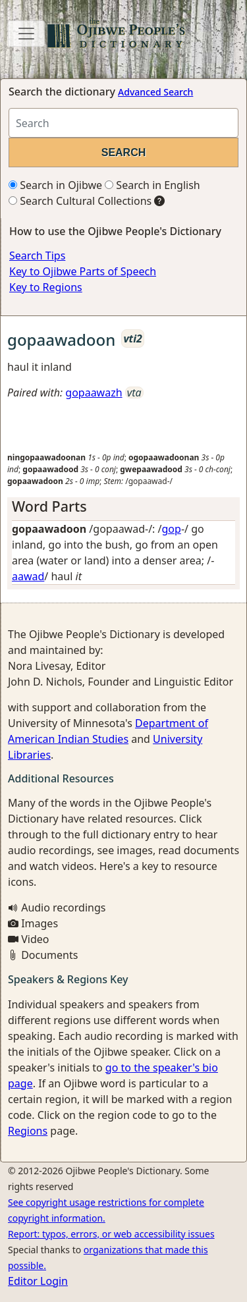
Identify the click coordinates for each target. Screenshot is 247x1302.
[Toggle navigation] (26, 33)
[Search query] (123, 123)
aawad (28, 576)
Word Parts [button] (49, 506)
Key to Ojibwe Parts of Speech (82, 271)
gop (171, 529)
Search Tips (37, 255)
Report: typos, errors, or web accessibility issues (111, 1234)
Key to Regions (45, 287)
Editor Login (38, 1281)
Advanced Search (155, 92)
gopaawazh (93, 392)
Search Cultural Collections (80, 201)
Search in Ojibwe (55, 185)
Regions (27, 1131)
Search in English (152, 185)
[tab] (123, 506)
